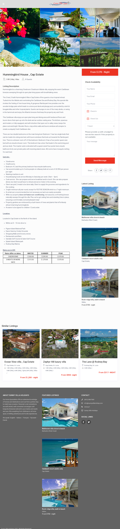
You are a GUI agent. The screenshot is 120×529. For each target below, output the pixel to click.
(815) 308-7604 (89, 399)
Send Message (100, 160)
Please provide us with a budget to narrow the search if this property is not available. (99, 134)
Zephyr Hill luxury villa (54, 362)
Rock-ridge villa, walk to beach (93, 300)
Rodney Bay (88, 365)
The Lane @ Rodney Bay (94, 362)
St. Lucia (17, 365)
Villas (17, 79)
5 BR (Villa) (10, 370)
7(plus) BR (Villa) (27, 370)
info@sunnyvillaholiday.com (93, 403)
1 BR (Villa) (10, 368)
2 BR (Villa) (17, 368)
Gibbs (84, 302)
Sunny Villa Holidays (91, 410)
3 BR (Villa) (10, 79)
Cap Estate (86, 261)
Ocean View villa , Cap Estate (19, 362)
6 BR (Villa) (17, 370)
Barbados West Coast (89, 220)
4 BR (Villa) (33, 368)
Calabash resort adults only (92, 258)
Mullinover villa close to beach (93, 217)
